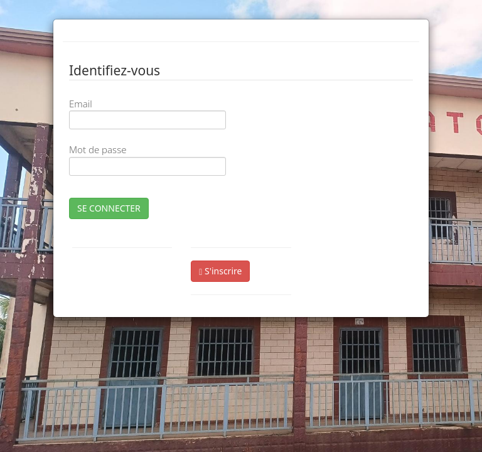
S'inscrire (220, 271)
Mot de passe (97, 149)
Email (80, 103)
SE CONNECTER (109, 208)
